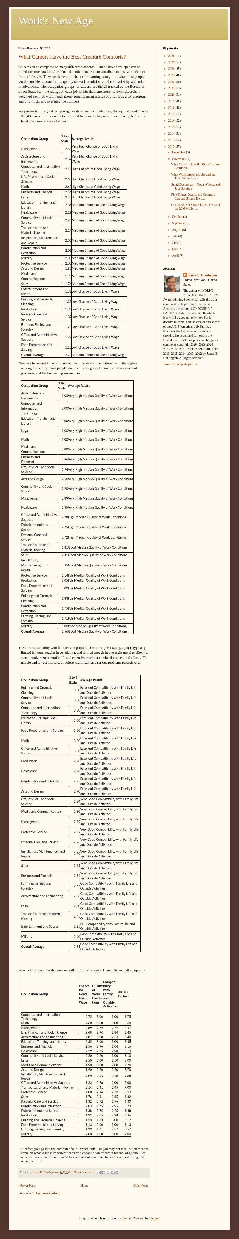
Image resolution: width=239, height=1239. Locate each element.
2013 (172, 140)
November (179, 159)
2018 (172, 107)
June (175, 242)
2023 (172, 75)
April (175, 255)
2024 (172, 68)
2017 (172, 114)
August (177, 230)
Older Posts (140, 1185)
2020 (172, 94)
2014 (172, 133)
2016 (172, 120)
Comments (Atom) (48, 1193)
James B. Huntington (202, 275)
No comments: (82, 1172)
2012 (172, 146)
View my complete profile (180, 364)
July (175, 236)
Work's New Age (55, 20)
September (179, 223)
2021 (172, 88)
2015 (172, 127)
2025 (172, 62)
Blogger (154, 1218)
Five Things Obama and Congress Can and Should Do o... (193, 196)
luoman (126, 1218)
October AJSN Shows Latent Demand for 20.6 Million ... (195, 206)
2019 (172, 101)
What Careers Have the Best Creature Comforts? (72, 57)
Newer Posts (28, 1185)
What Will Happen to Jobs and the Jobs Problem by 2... (193, 176)
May (175, 249)
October (177, 216)
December (179, 152)
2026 (172, 56)
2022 (172, 82)
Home (84, 1185)
